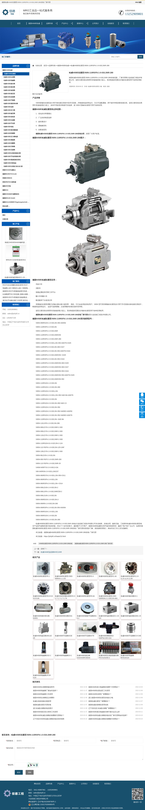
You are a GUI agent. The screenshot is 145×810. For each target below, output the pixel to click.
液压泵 (124, 103)
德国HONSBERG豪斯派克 (10, 194)
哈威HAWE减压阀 (9, 113)
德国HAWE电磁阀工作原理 (43, 694)
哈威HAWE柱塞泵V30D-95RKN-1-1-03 (64, 577)
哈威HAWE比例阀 (9, 77)
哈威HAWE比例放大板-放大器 (13, 166)
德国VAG (5, 190)
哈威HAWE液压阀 (9, 87)
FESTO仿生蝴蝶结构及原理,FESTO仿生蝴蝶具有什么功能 (16, 285)
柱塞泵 (47, 103)
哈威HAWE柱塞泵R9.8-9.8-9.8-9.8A (43, 597)
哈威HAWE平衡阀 (9, 100)
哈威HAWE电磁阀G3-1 (63, 655)
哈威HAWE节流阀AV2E (63, 636)
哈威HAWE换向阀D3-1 (129, 596)
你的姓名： (10, 741)
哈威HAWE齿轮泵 (9, 117)
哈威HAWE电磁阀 (9, 80)
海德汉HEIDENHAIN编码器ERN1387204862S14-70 (16, 242)
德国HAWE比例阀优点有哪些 (43, 698)
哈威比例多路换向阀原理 (42, 701)
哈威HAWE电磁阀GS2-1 (42, 655)
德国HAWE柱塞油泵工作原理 (99, 690)
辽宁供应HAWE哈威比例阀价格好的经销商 (48, 719)
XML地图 (138, 2)
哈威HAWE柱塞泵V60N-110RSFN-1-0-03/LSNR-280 (90, 65)
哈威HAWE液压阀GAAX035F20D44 (83, 657)
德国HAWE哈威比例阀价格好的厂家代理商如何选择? (107, 715)
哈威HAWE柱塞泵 (10, 74)
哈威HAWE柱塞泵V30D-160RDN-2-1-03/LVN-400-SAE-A (108, 597)
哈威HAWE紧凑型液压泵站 (12, 160)
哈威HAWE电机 (9, 127)
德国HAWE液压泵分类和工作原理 (45, 712)
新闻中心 (80, 23)
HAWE (39, 109)
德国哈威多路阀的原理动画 (98, 705)
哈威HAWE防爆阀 (9, 133)
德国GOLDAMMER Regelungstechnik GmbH (16, 202)
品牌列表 (49, 23)
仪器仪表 (5, 219)
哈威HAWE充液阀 (9, 150)
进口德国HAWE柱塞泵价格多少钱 (100, 698)
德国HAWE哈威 (34, 23)
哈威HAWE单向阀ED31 (63, 616)
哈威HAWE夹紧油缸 (10, 163)
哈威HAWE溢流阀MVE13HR (51, 552)
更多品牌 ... (6, 206)
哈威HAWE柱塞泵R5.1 (41, 576)
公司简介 (95, 23)
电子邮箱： (104, 741)
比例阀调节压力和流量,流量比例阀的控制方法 (16, 294)
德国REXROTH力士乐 (9, 174)
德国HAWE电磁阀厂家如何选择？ (45, 690)
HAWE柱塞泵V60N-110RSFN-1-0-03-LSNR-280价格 (55, 543)
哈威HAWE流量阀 (9, 143)
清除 (29, 772)
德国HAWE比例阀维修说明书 (43, 687)
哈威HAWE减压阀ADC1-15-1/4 (16, 277)
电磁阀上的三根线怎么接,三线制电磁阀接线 (16, 288)
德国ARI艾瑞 (6, 186)
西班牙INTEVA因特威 (9, 182)
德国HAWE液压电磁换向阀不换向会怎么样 (104, 712)
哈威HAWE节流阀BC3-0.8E (131, 636)
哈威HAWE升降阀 (9, 146)
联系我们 (126, 23)
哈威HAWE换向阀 (9, 84)
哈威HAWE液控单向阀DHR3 (41, 617)
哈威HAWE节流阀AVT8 (85, 636)
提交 (18, 772)
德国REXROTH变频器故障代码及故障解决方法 (16, 291)
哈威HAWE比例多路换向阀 (12, 153)
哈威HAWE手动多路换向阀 (12, 156)
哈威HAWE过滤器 (9, 120)
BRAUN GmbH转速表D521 (16, 260)
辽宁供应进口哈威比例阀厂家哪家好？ (102, 708)
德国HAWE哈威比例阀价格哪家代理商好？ (48, 715)
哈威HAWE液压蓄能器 (11, 130)
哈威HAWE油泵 (9, 107)
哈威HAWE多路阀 (9, 97)
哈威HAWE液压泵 (9, 93)
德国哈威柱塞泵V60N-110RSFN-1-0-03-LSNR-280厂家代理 (93, 543)
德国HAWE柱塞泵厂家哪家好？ (99, 694)
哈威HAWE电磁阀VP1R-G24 (42, 676)
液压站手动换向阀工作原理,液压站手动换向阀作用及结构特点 (16, 300)
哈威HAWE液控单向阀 (11, 103)
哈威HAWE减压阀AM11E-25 (42, 637)
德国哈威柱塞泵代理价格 (42, 705)
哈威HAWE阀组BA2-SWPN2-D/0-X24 (106, 637)
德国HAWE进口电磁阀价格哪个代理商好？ (104, 687)
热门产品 (16, 224)
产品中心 (65, 23)
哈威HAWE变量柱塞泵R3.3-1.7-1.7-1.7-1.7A (65, 597)
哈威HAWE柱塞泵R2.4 (85, 576)
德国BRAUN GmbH (8, 198)
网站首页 (37, 784)
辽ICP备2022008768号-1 (47, 802)
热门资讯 (16, 281)
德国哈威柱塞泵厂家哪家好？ (99, 701)
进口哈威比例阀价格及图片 (43, 708)
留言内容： (10, 748)
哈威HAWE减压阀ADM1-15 (131, 616)
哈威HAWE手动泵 (9, 123)
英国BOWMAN (7, 178)
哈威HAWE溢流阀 (9, 90)
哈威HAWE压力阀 (9, 110)
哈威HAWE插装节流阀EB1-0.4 (87, 617)
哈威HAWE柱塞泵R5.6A (86, 596)
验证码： (11, 765)
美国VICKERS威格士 (9, 170)
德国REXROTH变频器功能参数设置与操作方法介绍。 (16, 297)
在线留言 (111, 23)
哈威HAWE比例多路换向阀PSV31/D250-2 (109, 657)
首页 (19, 23)
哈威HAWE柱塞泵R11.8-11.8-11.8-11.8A (130, 577)
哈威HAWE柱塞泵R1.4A (108, 576)
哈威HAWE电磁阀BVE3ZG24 (127, 657)
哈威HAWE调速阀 (9, 140)
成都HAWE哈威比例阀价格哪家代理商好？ (104, 719)
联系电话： (57, 741)
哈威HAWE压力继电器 (11, 136)
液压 (3, 215)
